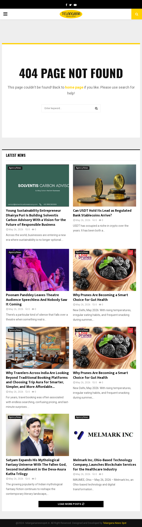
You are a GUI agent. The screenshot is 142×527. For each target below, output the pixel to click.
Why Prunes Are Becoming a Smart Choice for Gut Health (100, 297)
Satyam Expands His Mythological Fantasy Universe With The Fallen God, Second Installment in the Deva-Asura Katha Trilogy (36, 467)
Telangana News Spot (114, 523)
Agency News (15, 168)
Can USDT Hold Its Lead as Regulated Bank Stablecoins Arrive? (102, 213)
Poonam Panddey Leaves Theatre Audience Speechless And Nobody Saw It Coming (36, 299)
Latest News (15, 155)
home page (74, 87)
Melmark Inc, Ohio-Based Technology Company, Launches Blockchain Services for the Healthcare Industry (104, 464)
